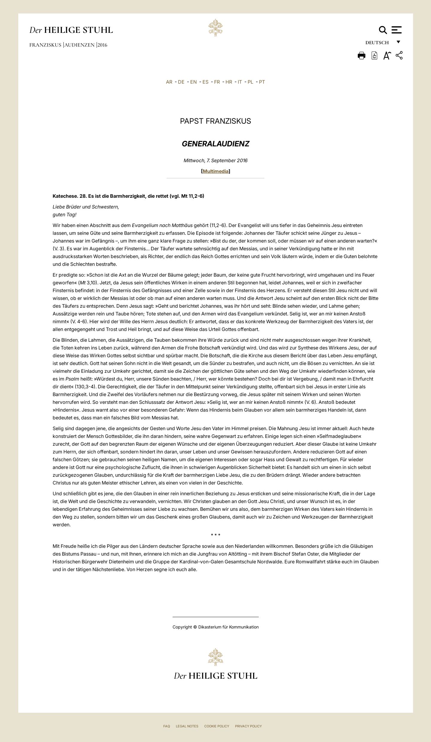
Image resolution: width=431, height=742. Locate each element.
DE (181, 82)
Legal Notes (187, 726)
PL (250, 82)
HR (229, 82)
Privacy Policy (248, 726)
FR (217, 82)
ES (205, 82)
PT (262, 82)
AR (169, 82)
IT (240, 82)
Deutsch (379, 44)
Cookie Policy (216, 726)
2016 (102, 45)
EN (193, 82)
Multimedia (216, 171)
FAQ (166, 726)
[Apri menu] (396, 30)
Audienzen (80, 45)
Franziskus (46, 45)
